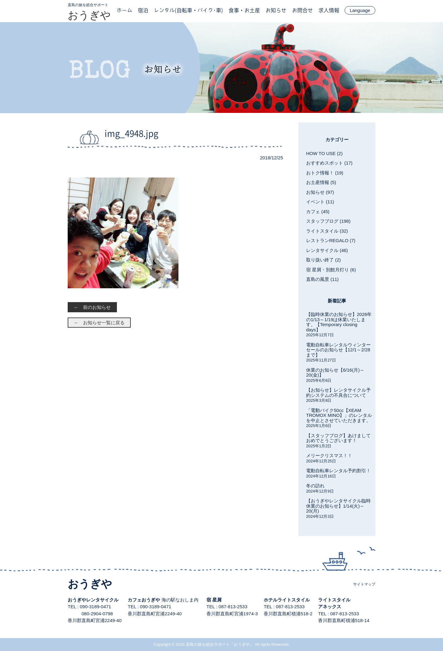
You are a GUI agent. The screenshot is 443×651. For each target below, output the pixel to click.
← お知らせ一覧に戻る (99, 322)
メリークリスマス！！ (329, 455)
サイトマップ (364, 584)
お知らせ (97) (320, 192)
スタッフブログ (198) (328, 221)
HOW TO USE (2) (324, 153)
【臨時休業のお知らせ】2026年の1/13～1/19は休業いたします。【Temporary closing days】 (339, 322)
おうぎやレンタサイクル (93, 599)
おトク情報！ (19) (324, 172)
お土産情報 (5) (321, 182)
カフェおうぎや (144, 599)
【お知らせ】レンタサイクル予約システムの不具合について (338, 392)
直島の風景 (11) (322, 279)
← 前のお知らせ (92, 307)
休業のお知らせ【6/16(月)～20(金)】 (335, 372)
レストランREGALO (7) (330, 240)
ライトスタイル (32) (327, 231)
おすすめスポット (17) (329, 163)
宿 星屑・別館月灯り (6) (331, 269)
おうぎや (89, 15)
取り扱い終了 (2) (323, 259)
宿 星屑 (214, 599)
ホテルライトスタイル (287, 599)
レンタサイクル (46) (327, 250)
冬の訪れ (315, 485)
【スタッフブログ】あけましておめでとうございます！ (338, 438)
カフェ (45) (317, 211)
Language (360, 10)
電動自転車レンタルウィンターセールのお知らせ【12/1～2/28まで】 (338, 349)
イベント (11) (320, 201)
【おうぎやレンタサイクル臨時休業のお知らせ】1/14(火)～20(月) (338, 505)
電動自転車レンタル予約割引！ (338, 470)
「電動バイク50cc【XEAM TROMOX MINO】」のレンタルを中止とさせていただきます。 (339, 415)
